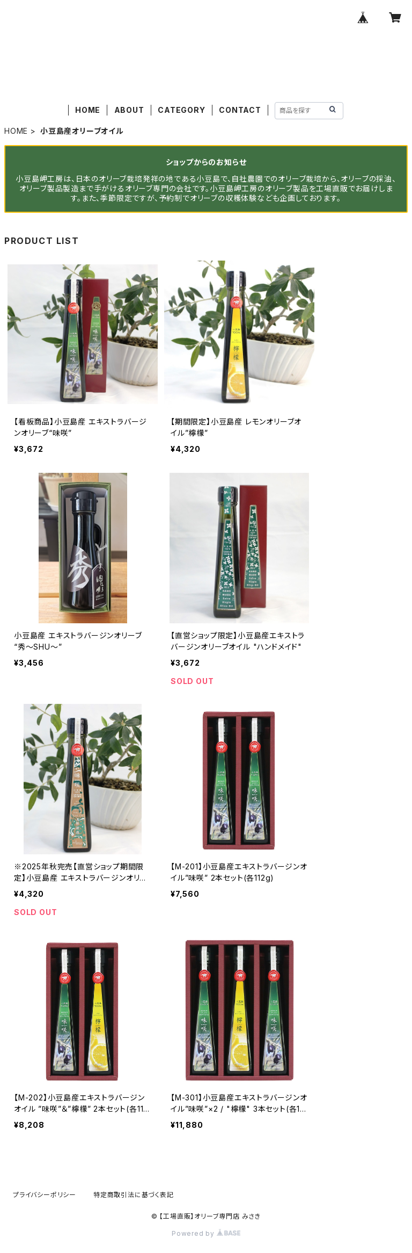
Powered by (206, 1233)
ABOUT (129, 109)
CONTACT (240, 109)
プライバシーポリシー (44, 1195)
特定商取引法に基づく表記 (133, 1195)
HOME (87, 109)
